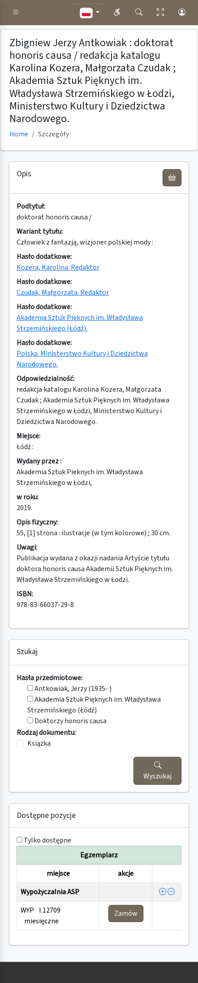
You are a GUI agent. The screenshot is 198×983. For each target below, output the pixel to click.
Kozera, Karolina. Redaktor (58, 267)
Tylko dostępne (47, 840)
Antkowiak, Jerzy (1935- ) (69, 689)
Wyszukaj (157, 770)
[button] (16, 13)
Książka (39, 743)
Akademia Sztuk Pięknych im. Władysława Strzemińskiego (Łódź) (94, 705)
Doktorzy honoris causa (67, 721)
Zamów (126, 913)
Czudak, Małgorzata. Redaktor (63, 292)
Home (18, 134)
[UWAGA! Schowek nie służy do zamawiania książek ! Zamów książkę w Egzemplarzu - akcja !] (172, 177)
